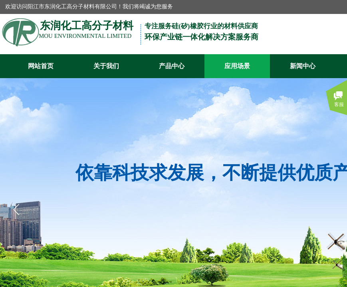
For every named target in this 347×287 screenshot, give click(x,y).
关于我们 (106, 66)
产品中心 (171, 66)
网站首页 (41, 66)
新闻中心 (302, 66)
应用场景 (237, 66)
